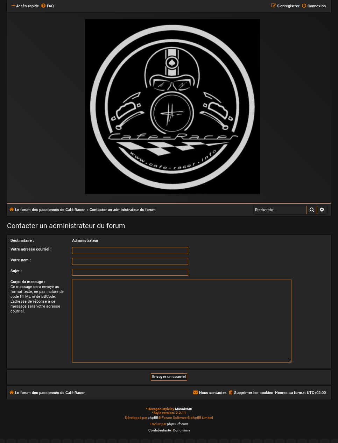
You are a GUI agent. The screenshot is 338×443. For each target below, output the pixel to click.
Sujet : (16, 271)
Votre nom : (20, 260)
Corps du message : (27, 282)
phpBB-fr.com (177, 424)
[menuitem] (47, 6)
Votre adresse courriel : (30, 249)
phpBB (153, 418)
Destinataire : (22, 240)
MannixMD (183, 409)
